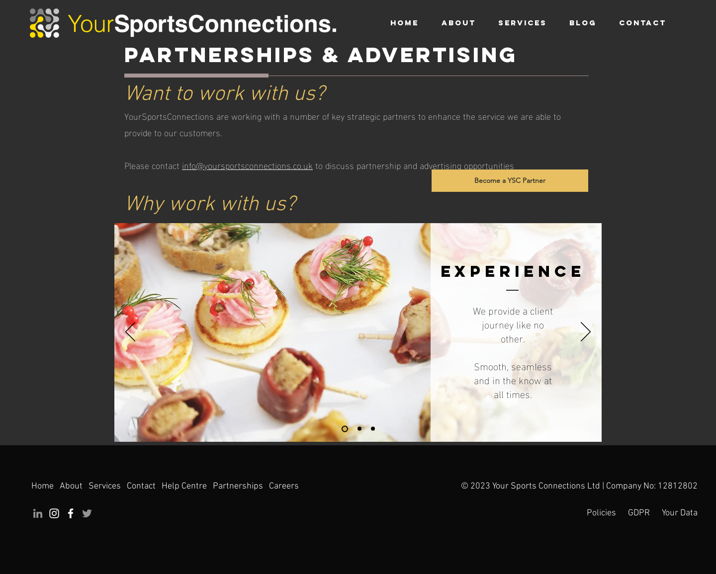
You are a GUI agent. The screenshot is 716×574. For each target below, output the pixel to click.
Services (106, 486)
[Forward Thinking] (373, 429)
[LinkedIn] (37, 513)
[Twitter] (87, 513)
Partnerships (238, 486)
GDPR (639, 513)
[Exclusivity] (359, 429)
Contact (141, 486)
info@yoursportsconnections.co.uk (247, 165)
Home (43, 486)
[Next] (586, 332)
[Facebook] (70, 513)
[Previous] (130, 332)
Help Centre (184, 486)
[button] (522, 22)
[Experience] (345, 428)
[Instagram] (54, 513)
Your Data (680, 513)
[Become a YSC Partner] (510, 180)
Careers (284, 486)
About (71, 486)
